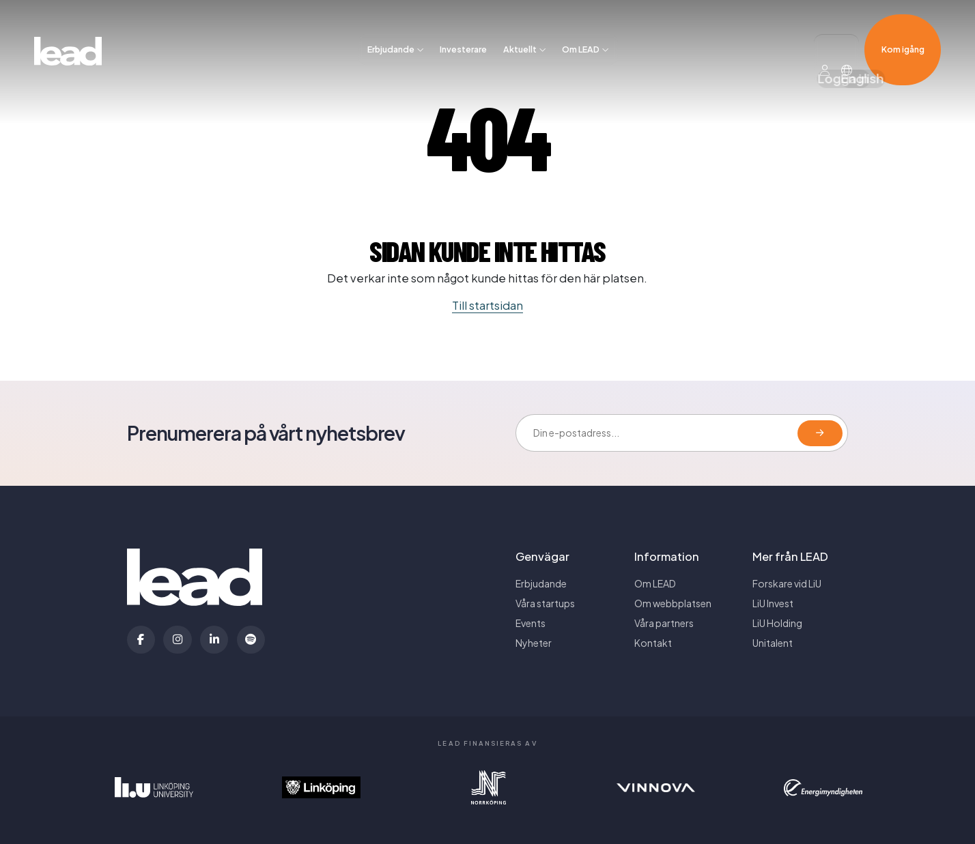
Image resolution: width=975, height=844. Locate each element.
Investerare (463, 29)
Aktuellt (520, 29)
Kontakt (653, 643)
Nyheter (533, 643)
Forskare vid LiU (786, 583)
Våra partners (664, 623)
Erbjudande (390, 29)
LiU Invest (772, 603)
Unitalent (772, 643)
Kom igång (902, 29)
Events (530, 623)
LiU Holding (777, 623)
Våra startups (545, 603)
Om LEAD (580, 29)
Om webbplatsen (672, 603)
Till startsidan (487, 305)
